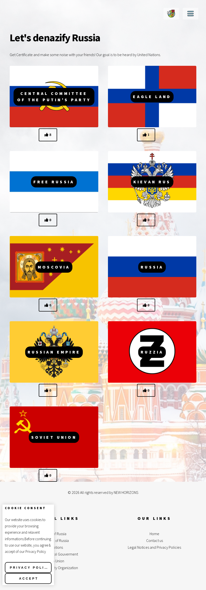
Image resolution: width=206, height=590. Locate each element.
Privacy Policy (30, 567)
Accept (28, 578)
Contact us (154, 540)
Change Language (171, 13)
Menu (190, 13)
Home (154, 533)
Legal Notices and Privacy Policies (154, 547)
